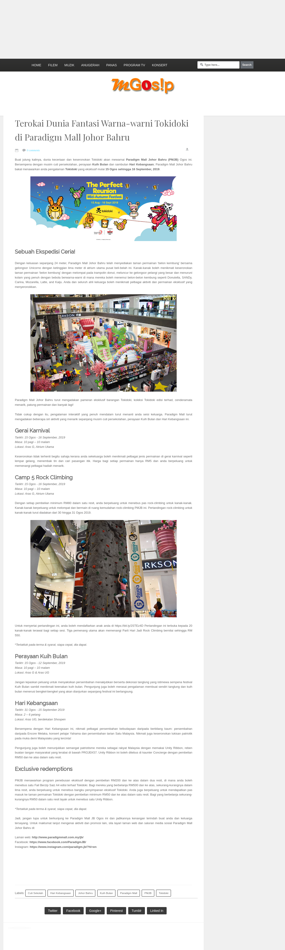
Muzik (69, 65)
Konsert (159, 65)
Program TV (134, 65)
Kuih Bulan (106, 893)
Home (36, 65)
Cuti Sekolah (35, 893)
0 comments (33, 150)
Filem (53, 65)
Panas (111, 65)
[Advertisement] (111, 28)
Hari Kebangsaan (60, 893)
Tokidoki (163, 893)
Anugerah (90, 65)
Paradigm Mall (128, 893)
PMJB (148, 893)
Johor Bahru (85, 893)
